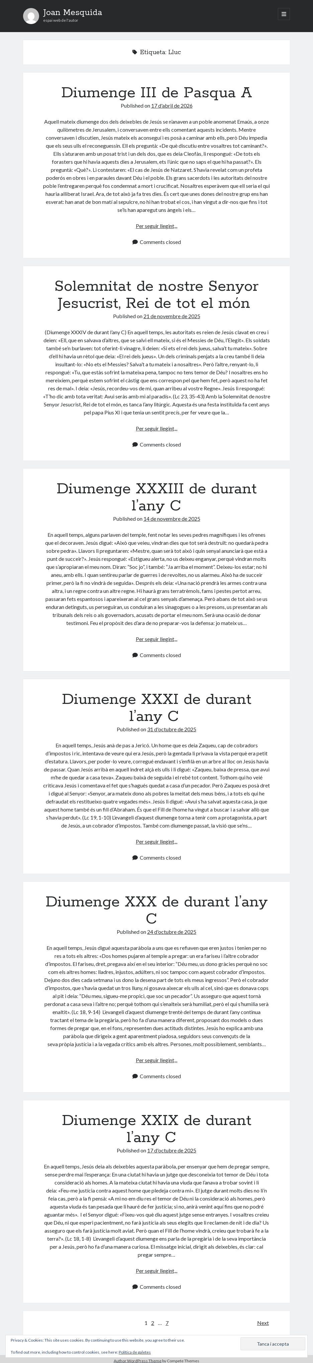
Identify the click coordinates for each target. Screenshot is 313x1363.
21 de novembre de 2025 (171, 316)
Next (263, 1323)
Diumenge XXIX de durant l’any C (156, 1129)
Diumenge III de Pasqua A (156, 93)
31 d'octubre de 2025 (171, 729)
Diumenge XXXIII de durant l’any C (157, 497)
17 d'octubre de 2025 (171, 1150)
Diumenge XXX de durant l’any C (156, 910)
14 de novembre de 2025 (171, 518)
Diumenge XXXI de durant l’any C (156, 708)
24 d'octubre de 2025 (171, 931)
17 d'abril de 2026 (172, 105)
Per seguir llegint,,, (156, 226)
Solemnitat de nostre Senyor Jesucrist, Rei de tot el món (156, 295)
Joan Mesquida (72, 12)
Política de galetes (135, 1352)
